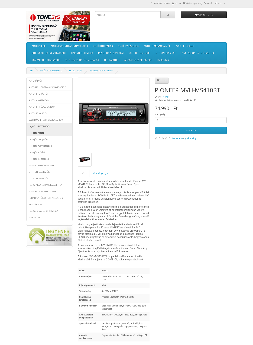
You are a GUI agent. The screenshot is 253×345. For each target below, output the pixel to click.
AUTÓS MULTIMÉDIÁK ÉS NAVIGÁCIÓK (69, 45)
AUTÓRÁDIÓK (39, 45)
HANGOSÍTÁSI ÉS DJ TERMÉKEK (137, 60)
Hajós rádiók (75, 70)
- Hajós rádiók (36, 132)
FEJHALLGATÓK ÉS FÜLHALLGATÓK (82, 60)
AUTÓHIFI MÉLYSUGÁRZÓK (157, 45)
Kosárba (191, 130)
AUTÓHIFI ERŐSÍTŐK (103, 45)
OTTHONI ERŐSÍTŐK (165, 53)
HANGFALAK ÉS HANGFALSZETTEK (197, 53)
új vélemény (190, 138)
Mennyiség (160, 114)
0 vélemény (177, 138)
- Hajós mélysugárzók (40, 145)
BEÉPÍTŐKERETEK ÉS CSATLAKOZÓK (49, 53)
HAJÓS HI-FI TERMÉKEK (82, 53)
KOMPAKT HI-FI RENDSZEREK (46, 60)
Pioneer (166, 96)
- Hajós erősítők (37, 152)
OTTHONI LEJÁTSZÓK (139, 53)
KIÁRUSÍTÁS (163, 60)
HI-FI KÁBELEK (111, 60)
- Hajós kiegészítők (39, 158)
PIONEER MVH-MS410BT (101, 70)
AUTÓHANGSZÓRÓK (128, 45)
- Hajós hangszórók (39, 139)
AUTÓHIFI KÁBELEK (185, 45)
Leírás (84, 173)
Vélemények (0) (100, 173)
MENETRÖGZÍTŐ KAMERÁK (111, 53)
